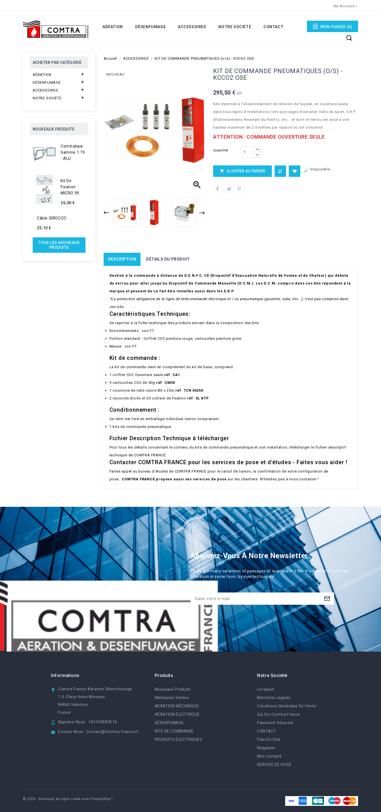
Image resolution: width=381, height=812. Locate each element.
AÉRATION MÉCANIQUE (177, 706)
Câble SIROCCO (51, 218)
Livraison (265, 689)
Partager (218, 188)
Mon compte (269, 756)
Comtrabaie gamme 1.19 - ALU (73, 152)
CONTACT (273, 27)
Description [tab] (122, 259)
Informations (65, 675)
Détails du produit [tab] (168, 259)
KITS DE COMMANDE (174, 731)
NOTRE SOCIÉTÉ (234, 27)
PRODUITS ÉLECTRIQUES (179, 739)
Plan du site (268, 739)
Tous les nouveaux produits (59, 245)
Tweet (229, 188)
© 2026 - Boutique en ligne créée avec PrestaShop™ (68, 799)
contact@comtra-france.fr (112, 731)
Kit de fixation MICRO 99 (70, 187)
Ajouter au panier (242, 171)
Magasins (266, 748)
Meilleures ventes (172, 697)
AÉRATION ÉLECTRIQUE (177, 714)
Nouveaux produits (173, 689)
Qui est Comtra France (278, 714)
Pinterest (239, 188)
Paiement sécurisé (275, 723)
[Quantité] (247, 152)
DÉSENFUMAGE (150, 27)
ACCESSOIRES (192, 27)
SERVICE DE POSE (274, 764)
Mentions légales (273, 697)
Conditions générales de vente (286, 706)
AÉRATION (113, 27)
